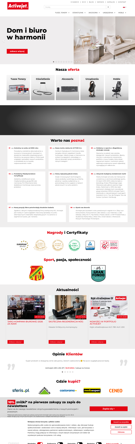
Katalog (111, 2)
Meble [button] (122, 13)
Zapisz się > (109, 409)
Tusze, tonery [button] (62, 13)
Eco (84, 2)
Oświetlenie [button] (78, 13)
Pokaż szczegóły (112, 440)
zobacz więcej (17, 51)
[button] (3, 40)
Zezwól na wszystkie (121, 418)
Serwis (100, 2)
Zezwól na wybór (121, 423)
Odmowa (121, 428)
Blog (91, 2)
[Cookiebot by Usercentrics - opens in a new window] (13, 439)
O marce (75, 2)
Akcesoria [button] (94, 13)
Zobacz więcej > (15, 342)
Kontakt (122, 2)
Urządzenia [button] (109, 13)
